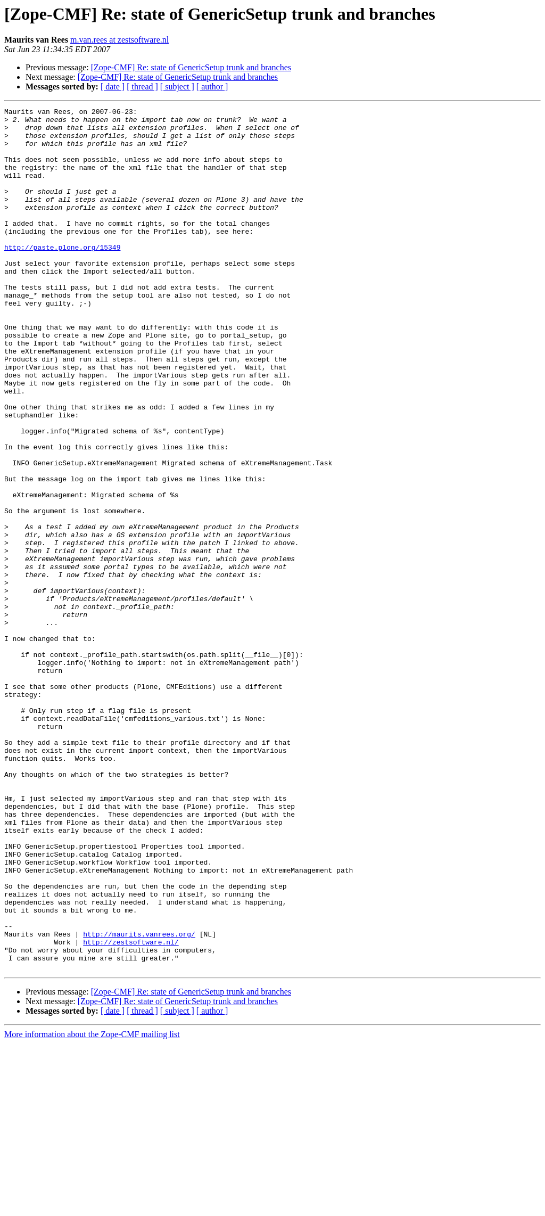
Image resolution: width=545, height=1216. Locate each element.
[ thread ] (142, 86)
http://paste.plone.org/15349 (62, 276)
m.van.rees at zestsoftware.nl (119, 39)
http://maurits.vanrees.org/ (139, 1100)
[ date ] (113, 86)
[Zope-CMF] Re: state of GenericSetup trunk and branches (191, 67)
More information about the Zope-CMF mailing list (92, 1206)
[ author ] (212, 86)
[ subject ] (177, 86)
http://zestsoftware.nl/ (130, 1109)
